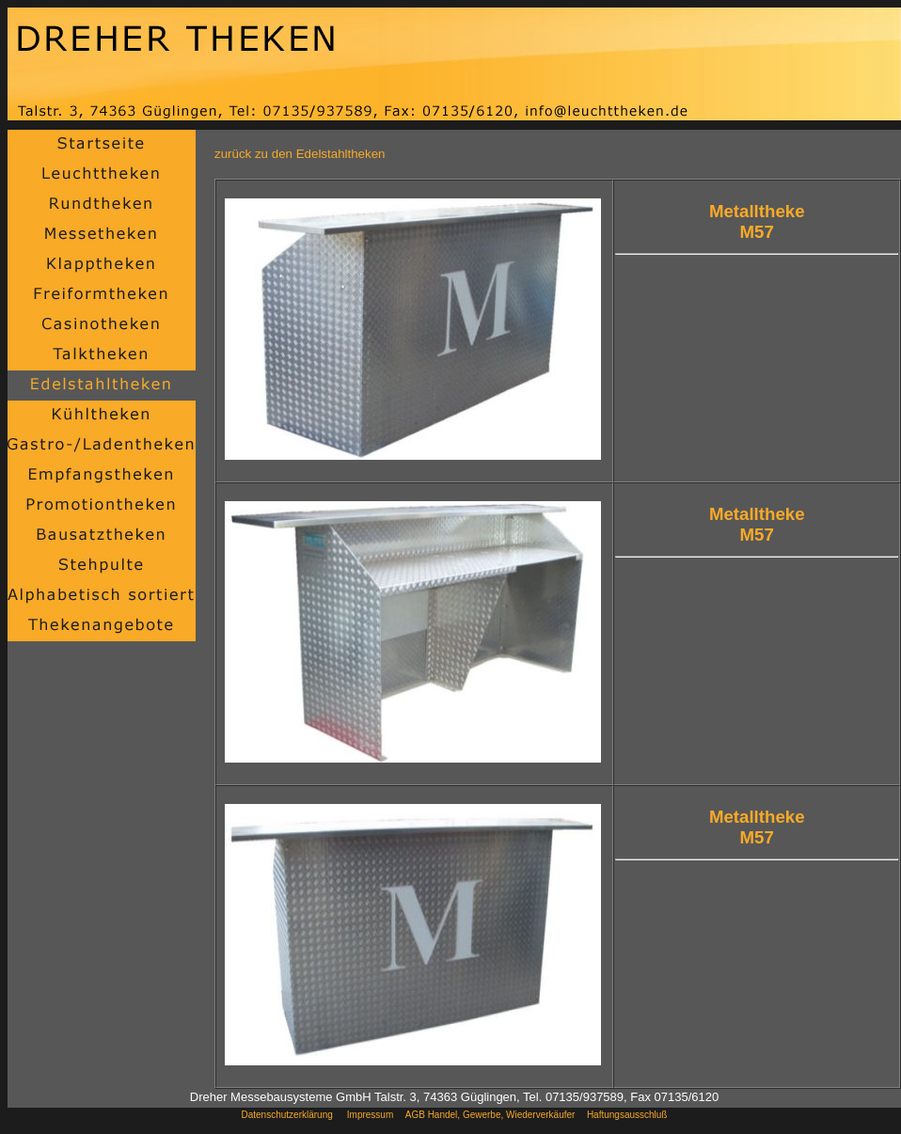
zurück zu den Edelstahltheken (300, 154)
